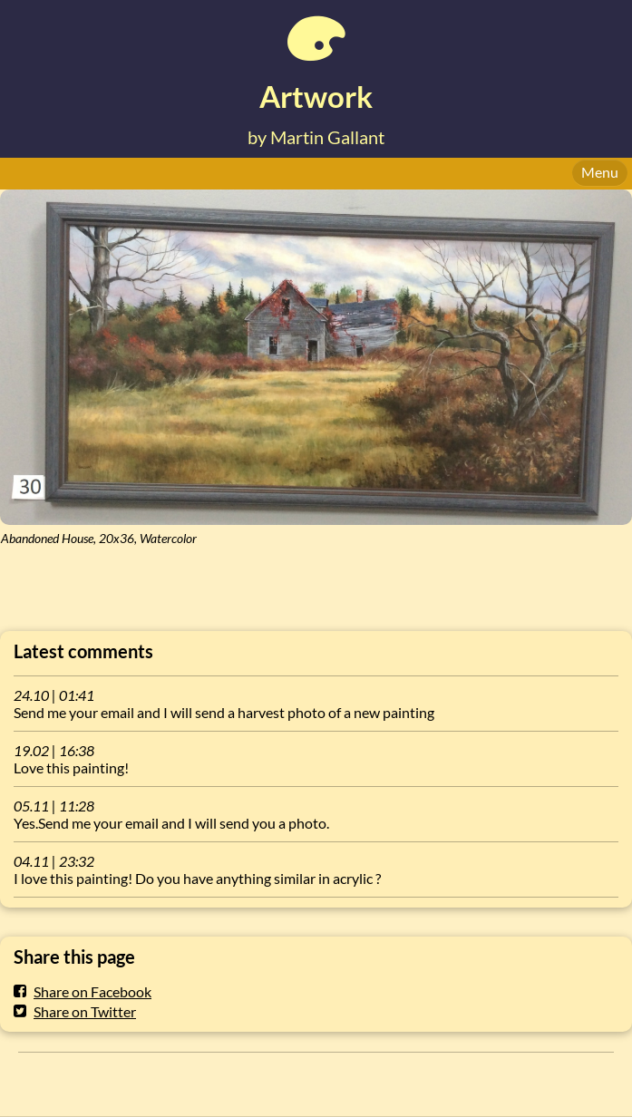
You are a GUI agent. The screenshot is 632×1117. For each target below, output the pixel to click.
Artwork (316, 96)
